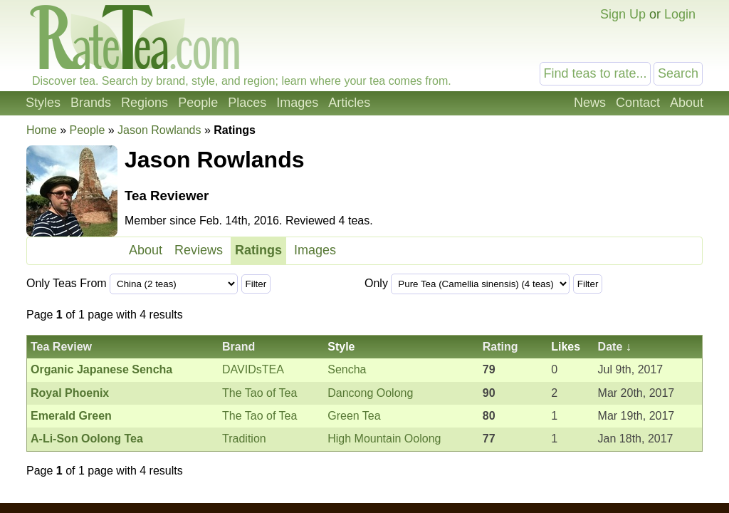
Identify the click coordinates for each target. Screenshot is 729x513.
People (198, 102)
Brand (238, 347)
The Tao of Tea (259, 393)
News (590, 102)
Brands (90, 102)
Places (247, 102)
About (686, 102)
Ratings (258, 250)
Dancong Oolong (370, 393)
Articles (349, 102)
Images (297, 102)
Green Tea (353, 416)
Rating (500, 347)
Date (610, 347)
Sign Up (623, 14)
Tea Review (61, 347)
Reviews (198, 250)
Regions (144, 102)
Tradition (244, 438)
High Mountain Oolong (384, 438)
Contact (638, 102)
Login (680, 14)
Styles (43, 102)
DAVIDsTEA (253, 369)
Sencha (346, 369)
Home (41, 130)
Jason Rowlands (159, 130)
